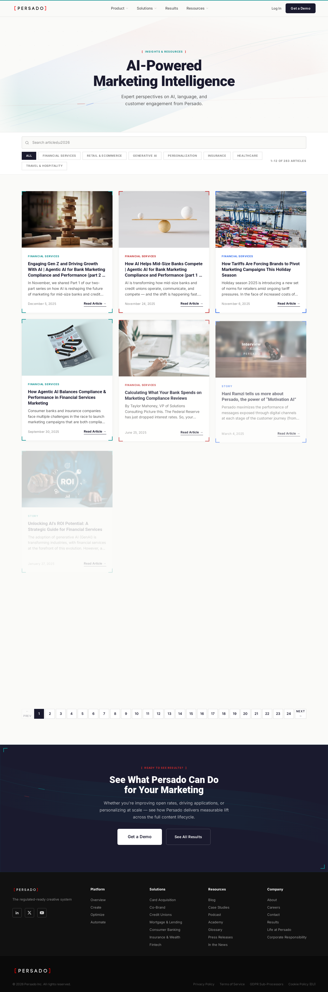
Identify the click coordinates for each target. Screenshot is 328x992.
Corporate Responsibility (287, 937)
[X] (29, 912)
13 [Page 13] (170, 713)
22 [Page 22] (267, 713)
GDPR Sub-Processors (266, 984)
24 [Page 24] (289, 713)
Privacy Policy (203, 984)
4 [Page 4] (71, 713)
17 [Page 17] (213, 713)
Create (96, 907)
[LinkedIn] (17, 912)
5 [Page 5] (82, 713)
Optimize (98, 914)
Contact (273, 914)
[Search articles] (164, 142)
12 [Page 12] (159, 713)
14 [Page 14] (180, 713)
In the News (218, 945)
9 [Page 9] (126, 713)
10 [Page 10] (137, 713)
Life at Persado (279, 930)
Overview (98, 900)
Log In (276, 8)
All (29, 155)
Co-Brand (157, 907)
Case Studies (218, 907)
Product (120, 8)
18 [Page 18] (224, 713)
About (272, 900)
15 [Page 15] (191, 713)
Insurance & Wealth (165, 937)
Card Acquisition (163, 900)
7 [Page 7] (104, 713)
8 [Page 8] (115, 713)
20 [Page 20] (245, 713)
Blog (211, 900)
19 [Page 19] (235, 713)
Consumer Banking (165, 930)
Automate (98, 922)
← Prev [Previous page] (27, 713)
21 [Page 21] (256, 713)
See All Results (188, 837)
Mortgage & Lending (166, 922)
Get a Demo (300, 8)
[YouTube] (42, 912)
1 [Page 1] (39, 713)
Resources (198, 8)
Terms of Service (232, 984)
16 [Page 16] (202, 713)
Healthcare (247, 155)
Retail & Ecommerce (104, 155)
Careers (273, 907)
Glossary (215, 930)
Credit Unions (161, 914)
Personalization (182, 155)
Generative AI (145, 155)
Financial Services (59, 155)
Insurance (217, 155)
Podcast (214, 914)
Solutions (147, 8)
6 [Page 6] (93, 713)
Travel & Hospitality (44, 166)
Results (171, 8)
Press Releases (220, 937)
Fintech (155, 945)
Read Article (95, 303)
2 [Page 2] (50, 713)
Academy (215, 922)
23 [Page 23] (278, 713)
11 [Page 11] (148, 713)
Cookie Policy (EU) (302, 984)
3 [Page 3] (61, 713)
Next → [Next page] (300, 713)
